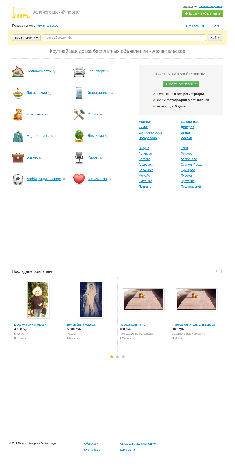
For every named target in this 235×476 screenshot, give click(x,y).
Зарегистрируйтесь (210, 6)
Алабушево (189, 159)
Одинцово (188, 170)
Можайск (145, 175)
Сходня (144, 148)
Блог (216, 26)
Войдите (188, 6)
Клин (184, 148)
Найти (214, 37)
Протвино (188, 181)
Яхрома (186, 175)
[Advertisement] (117, 229)
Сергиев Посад (191, 164)
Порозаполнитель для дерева (193, 324)
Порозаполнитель (132, 324)
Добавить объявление (202, 13)
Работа (93, 157)
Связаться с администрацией (138, 443)
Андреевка (146, 164)
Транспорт (96, 71)
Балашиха (146, 170)
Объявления (195, 26)
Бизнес (32, 157)
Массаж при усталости (30, 324)
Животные (35, 114)
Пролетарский (191, 186)
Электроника (98, 93)
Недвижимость (39, 71)
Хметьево (145, 181)
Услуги (93, 114)
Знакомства (97, 179)
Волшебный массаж (81, 324)
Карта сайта (127, 449)
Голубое (186, 153)
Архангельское (47, 25)
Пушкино (145, 186)
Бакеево (144, 159)
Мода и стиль (38, 136)
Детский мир (37, 93)
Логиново (145, 153)
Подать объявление (180, 84)
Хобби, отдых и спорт (44, 179)
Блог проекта (92, 449)
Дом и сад (96, 136)
